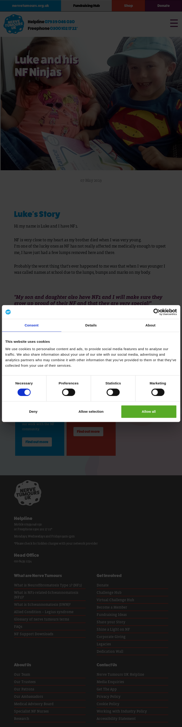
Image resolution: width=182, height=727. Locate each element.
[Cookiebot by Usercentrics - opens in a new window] (157, 312)
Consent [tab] (32, 325)
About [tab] (151, 325)
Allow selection (91, 411)
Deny (33, 411)
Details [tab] (91, 325)
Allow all (149, 411)
